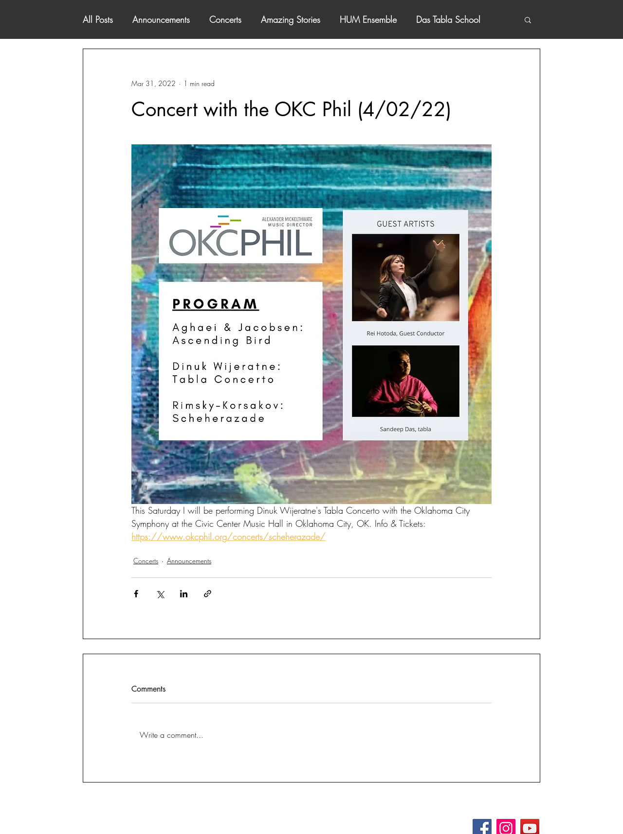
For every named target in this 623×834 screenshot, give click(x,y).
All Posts (98, 19)
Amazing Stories (290, 19)
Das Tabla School (448, 19)
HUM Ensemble (368, 19)
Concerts (225, 19)
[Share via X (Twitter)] (160, 593)
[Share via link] (207, 593)
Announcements (161, 19)
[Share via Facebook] (136, 593)
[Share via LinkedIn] (183, 593)
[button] (527, 19)
